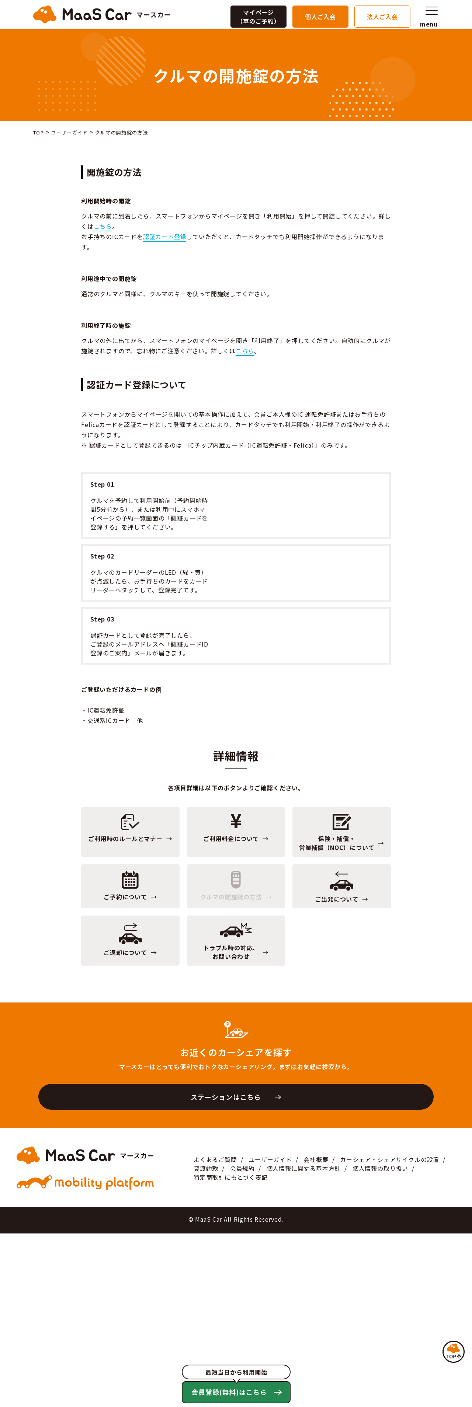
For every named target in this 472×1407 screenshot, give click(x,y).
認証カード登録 (165, 236)
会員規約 (242, 1342)
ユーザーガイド (270, 1333)
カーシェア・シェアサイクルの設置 (389, 1333)
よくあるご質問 (215, 1333)
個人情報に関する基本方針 (304, 1342)
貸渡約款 (206, 1342)
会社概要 (315, 1333)
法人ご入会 (382, 14)
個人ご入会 (320, 14)
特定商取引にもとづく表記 (231, 1351)
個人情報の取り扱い (380, 1342)
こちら (103, 226)
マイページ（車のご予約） (258, 14)
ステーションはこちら (226, 1270)
